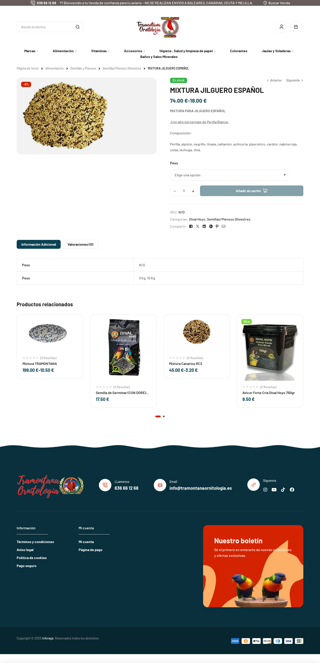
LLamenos (122, 482)
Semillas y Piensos (83, 68)
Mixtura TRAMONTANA (39, 363)
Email (173, 482)
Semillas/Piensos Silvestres (122, 68)
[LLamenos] (105, 485)
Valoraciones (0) (80, 244)
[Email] (160, 485)
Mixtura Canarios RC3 (185, 363)
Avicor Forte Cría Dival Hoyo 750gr (268, 392)
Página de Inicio (28, 68)
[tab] (39, 244)
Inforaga (47, 638)
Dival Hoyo (197, 219)
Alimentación (54, 68)
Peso (174, 163)
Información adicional (38, 244)
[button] (158, 416)
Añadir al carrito (248, 191)
